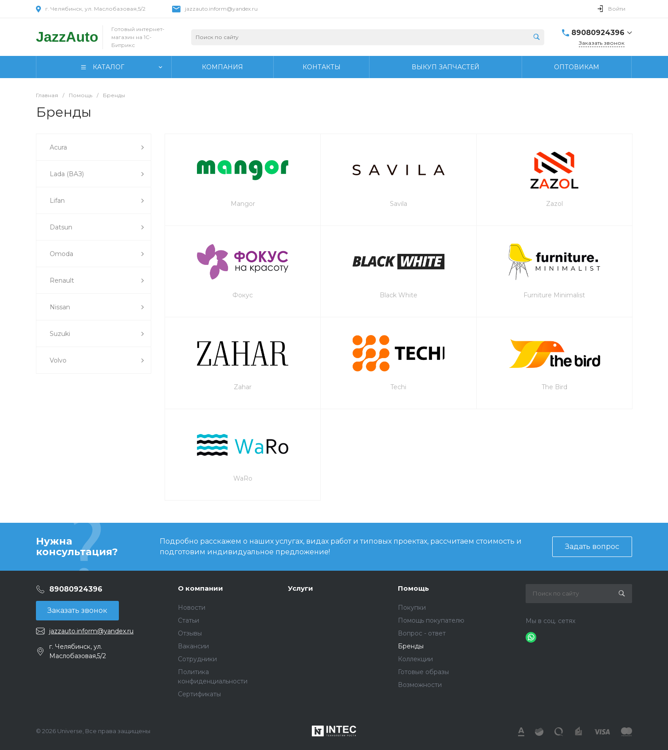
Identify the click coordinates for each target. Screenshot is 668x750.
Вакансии (193, 646)
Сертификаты (199, 694)
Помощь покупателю (431, 620)
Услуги (300, 588)
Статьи (188, 620)
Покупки (412, 608)
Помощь (413, 588)
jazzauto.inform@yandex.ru (221, 8)
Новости (191, 608)
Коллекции (415, 659)
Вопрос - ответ (422, 633)
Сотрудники (197, 659)
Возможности (420, 685)
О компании (200, 588)
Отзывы (190, 633)
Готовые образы (423, 672)
